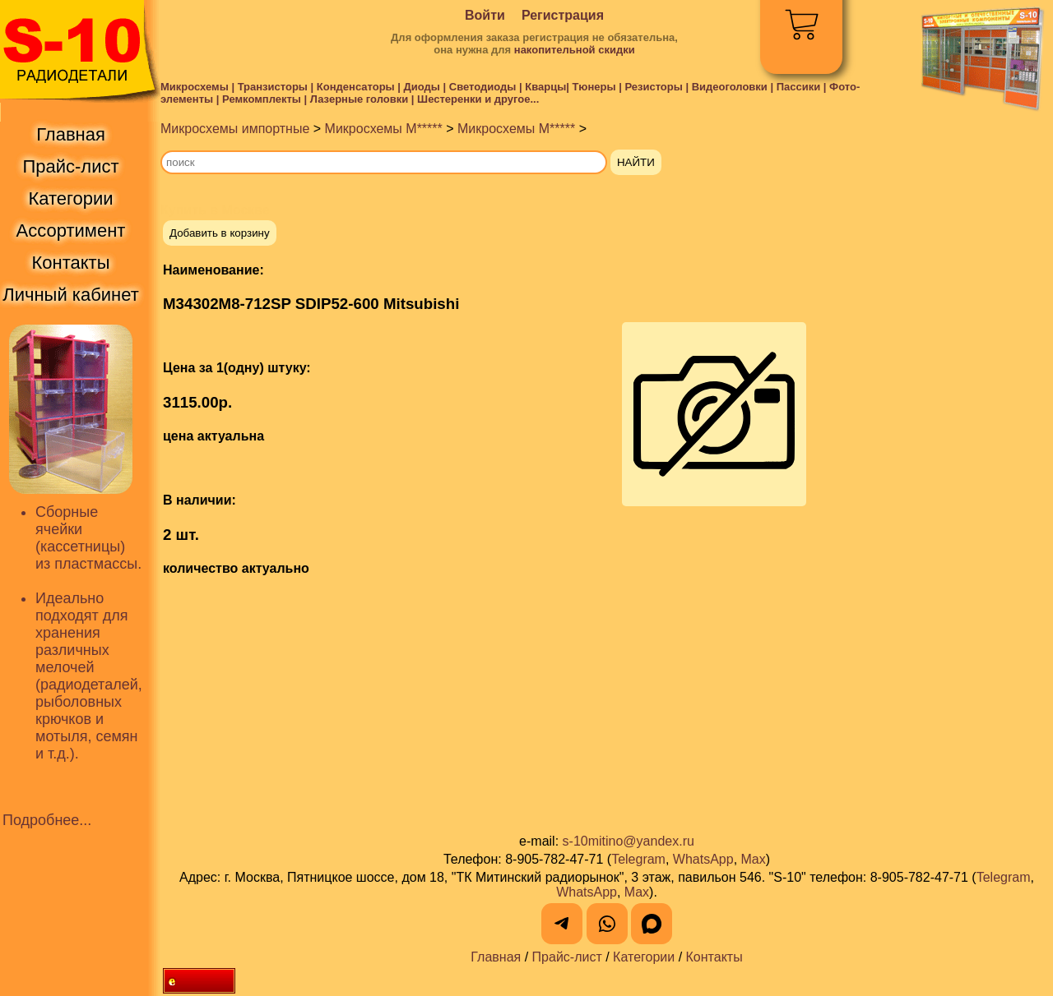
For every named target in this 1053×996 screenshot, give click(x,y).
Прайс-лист (567, 957)
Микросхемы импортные (234, 129)
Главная (496, 957)
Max (753, 859)
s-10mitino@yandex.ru (628, 841)
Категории (644, 957)
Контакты (714, 957)
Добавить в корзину (219, 233)
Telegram (638, 859)
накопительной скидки (574, 50)
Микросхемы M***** (384, 129)
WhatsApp (703, 859)
